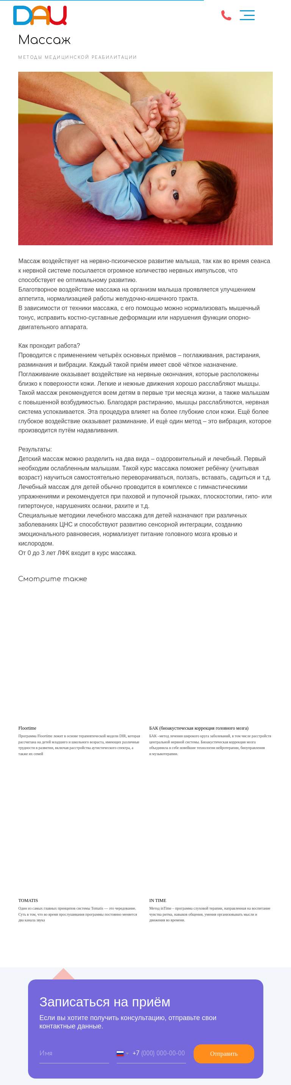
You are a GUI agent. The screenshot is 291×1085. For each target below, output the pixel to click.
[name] (74, 1050)
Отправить (224, 1050)
